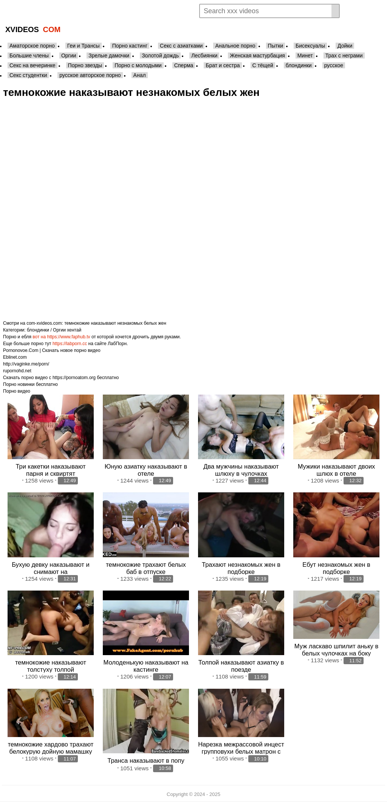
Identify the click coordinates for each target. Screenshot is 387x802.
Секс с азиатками (181, 46)
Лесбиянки (204, 55)
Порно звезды (85, 65)
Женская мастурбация (257, 55)
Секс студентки (28, 75)
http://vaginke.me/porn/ (26, 364)
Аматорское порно (32, 46)
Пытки (275, 46)
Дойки (344, 46)
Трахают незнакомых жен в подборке (241, 568)
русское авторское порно (90, 75)
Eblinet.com (15, 357)
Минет (305, 55)
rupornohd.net (17, 370)
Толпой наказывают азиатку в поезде (241, 666)
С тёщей (262, 65)
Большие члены (29, 55)
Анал (139, 75)
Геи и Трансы (83, 46)
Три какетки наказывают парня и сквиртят (50, 470)
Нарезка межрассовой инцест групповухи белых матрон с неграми (241, 751)
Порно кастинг (129, 46)
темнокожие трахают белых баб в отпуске (146, 568)
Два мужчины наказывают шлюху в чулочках (241, 470)
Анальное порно (235, 46)
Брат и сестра (223, 65)
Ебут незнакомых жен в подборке (336, 568)
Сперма (184, 65)
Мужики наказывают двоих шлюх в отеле (336, 470)
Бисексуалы (310, 46)
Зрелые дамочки (108, 55)
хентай (74, 330)
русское (333, 65)
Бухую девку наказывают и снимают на (50, 568)
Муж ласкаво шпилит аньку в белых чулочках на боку (336, 650)
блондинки (299, 65)
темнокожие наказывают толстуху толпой (50, 666)
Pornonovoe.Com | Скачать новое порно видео (52, 350)
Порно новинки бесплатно (30, 384)
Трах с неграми (344, 55)
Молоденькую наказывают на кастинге (146, 666)
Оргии (68, 55)
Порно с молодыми (138, 65)
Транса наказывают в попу (145, 760)
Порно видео (16, 391)
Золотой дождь (160, 55)
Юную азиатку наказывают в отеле (146, 470)
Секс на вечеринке (32, 65)
